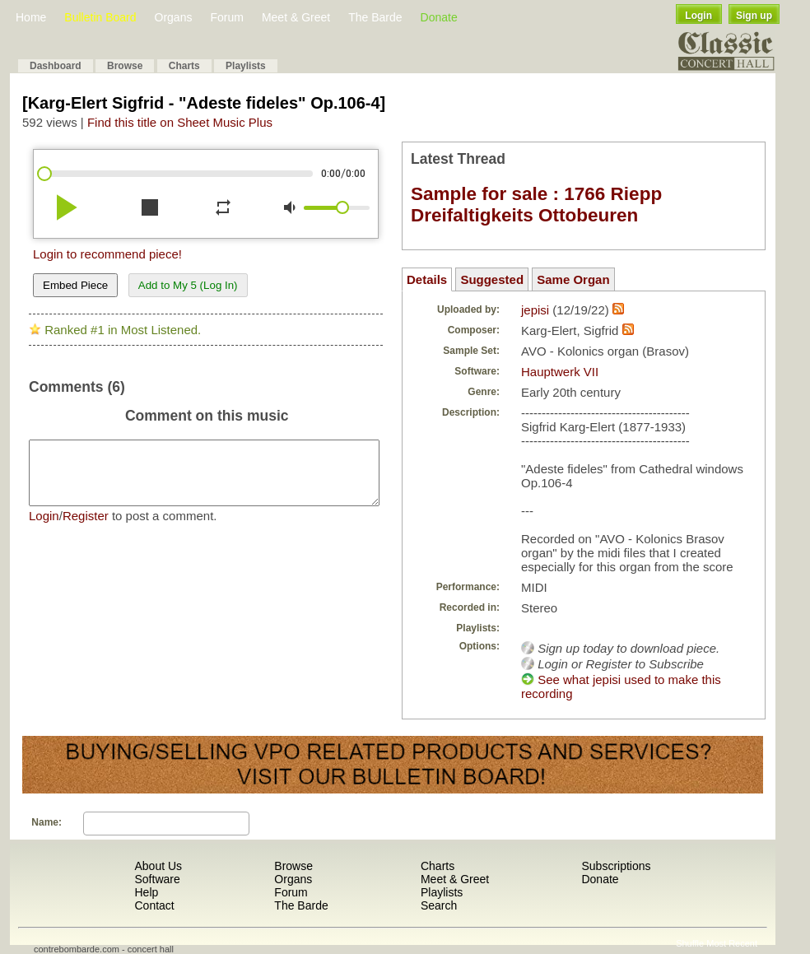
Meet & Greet (296, 17)
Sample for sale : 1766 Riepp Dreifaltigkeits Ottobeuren (536, 205)
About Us (158, 866)
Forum (226, 17)
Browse (124, 66)
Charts (184, 66)
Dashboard (55, 66)
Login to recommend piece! (107, 254)
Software (156, 879)
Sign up (754, 15)
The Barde (375, 17)
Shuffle (690, 943)
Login (698, 15)
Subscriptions (615, 866)
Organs (174, 17)
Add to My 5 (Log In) (188, 285)
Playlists (246, 66)
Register (86, 528)
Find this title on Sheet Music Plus (179, 122)
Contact (154, 905)
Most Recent (731, 943)
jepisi (535, 310)
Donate (439, 17)
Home (31, 17)
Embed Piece (75, 285)
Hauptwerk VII (559, 372)
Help (146, 892)
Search (439, 905)
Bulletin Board (100, 17)
